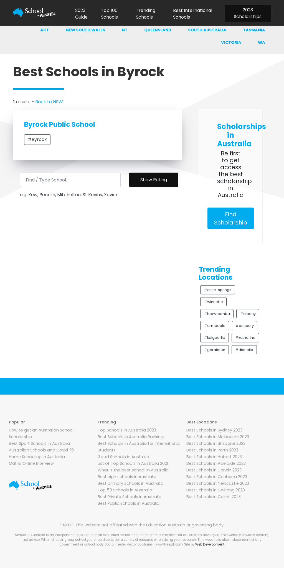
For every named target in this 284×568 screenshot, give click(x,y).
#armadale (214, 325)
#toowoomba (217, 313)
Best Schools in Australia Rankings (132, 437)
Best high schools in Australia (127, 476)
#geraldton (214, 349)
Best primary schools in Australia (130, 483)
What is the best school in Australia (133, 470)
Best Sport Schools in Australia (39, 443)
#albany (248, 313)
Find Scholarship (230, 218)
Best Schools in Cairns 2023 (213, 496)
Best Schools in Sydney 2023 (214, 430)
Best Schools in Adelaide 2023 (216, 463)
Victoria (231, 42)
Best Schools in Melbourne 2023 (217, 437)
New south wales (85, 30)
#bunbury (244, 325)
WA (261, 42)
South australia (207, 30)
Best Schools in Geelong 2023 (215, 490)
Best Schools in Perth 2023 (212, 450)
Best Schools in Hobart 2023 (214, 457)
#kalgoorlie (214, 337)
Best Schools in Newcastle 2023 (217, 483)
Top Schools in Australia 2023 (127, 430)
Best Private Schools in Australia (129, 496)
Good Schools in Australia (123, 457)
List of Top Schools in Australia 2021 (133, 463)
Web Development (209, 544)
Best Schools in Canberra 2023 (216, 476)
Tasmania (254, 30)
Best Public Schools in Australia (128, 503)
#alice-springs (217, 289)
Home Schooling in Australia (37, 457)
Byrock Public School (59, 124)
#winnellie (213, 301)
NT (125, 30)
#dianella (244, 349)
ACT (44, 30)
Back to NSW (49, 102)
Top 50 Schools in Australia (125, 490)
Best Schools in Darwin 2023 (214, 470)
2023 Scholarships (248, 13)
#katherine (245, 337)
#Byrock (37, 139)
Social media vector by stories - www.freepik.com (144, 544)
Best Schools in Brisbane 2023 (215, 443)
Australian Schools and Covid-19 (41, 450)
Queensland (157, 30)
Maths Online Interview (31, 463)
